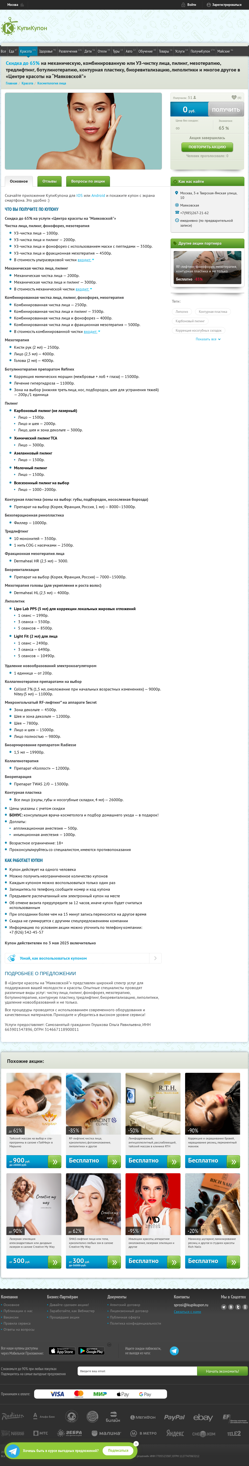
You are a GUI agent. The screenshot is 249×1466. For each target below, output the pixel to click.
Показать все (206, 339)
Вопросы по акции (88, 181)
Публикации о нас (18, 1311)
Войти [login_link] (191, 5)
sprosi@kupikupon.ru (191, 1304)
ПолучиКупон (203, 51)
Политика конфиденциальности (135, 1323)
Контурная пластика (213, 312)
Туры (118, 51)
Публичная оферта (125, 1317)
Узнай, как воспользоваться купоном (53, 958)
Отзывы (50, 181)
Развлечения (70, 51)
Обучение (147, 51)
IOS (80, 195)
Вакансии (11, 1317)
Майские (225, 51)
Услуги (181, 51)
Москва (12, 5)
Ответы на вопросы (19, 1329)
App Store (62, 1351)
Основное (19, 181)
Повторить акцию (207, 147)
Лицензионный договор (129, 1311)
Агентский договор (125, 1304)
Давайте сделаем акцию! (69, 1304)
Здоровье (47, 51)
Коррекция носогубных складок (199, 330)
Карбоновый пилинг (190, 321)
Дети (90, 51)
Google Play (91, 1351)
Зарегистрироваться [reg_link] (227, 5)
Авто (131, 51)
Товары (165, 51)
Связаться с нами (187, 1311)
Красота (28, 51)
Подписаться (118, 1450)
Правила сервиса (17, 1323)
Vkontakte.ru (231, 1307)
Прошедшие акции (64, 1317)
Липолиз (182, 312)
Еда (13, 51)
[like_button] (234, 97)
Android (98, 195)
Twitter (238, 1307)
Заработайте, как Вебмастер (72, 1311)
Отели (104, 51)
